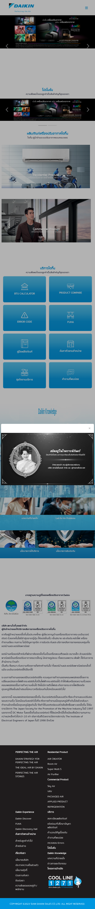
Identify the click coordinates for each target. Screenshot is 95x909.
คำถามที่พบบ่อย (55, 838)
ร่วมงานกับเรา (22, 875)
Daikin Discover (23, 819)
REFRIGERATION (56, 807)
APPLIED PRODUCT (58, 802)
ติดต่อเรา (19, 881)
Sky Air (51, 786)
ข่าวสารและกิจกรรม (57, 864)
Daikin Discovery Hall (26, 829)
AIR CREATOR (55, 759)
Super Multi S (54, 769)
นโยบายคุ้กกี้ (21, 870)
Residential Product (58, 752)
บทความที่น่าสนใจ (56, 858)
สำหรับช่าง (20, 846)
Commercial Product (58, 780)
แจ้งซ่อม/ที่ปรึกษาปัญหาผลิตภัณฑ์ (59, 825)
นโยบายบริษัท (22, 860)
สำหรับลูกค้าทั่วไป (23, 841)
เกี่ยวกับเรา (20, 853)
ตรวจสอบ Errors (56, 843)
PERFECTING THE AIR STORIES (26, 774)
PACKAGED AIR (55, 797)
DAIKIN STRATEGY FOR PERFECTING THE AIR (27, 760)
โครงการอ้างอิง (55, 869)
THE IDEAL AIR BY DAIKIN (29, 768)
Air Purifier (53, 774)
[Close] (89, 420)
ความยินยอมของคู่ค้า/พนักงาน (26, 887)
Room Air (52, 764)
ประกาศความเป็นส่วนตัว (26, 865)
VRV (50, 791)
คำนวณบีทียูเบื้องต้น (57, 833)
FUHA (18, 824)
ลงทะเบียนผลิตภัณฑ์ (57, 819)
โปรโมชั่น (52, 848)
